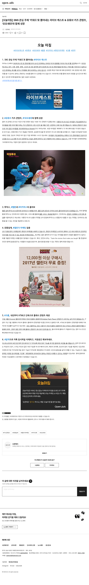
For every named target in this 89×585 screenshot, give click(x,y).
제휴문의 (21, 545)
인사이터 (29, 9)
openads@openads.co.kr (13, 555)
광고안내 (48, 545)
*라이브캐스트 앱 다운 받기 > (12, 80)
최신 (20, 9)
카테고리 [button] (6, 9)
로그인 (85, 3)
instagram (5, 566)
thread (12, 566)
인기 (24, 9)
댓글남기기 (82, 491)
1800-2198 (81, 553)
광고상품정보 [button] (37, 9)
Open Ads (8, 3)
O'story (15, 9)
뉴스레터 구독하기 (10, 527)
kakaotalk (19, 566)
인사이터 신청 (31, 545)
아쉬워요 (52, 465)
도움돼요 (37, 465)
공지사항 (13, 545)
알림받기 (44, 453)
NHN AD (6, 540)
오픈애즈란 (5, 545)
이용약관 (4, 562)
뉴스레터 (40, 545)
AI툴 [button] (45, 9)
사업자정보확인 (23, 553)
